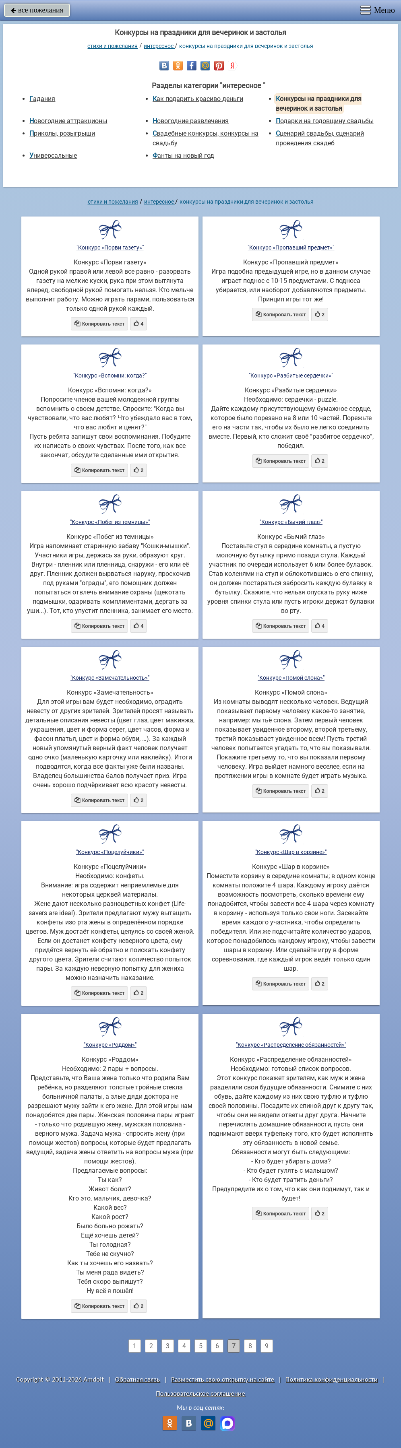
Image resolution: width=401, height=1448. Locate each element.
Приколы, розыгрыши (62, 133)
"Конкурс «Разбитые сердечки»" (291, 375)
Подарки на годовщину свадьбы (325, 121)
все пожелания (37, 10)
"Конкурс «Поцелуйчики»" (110, 852)
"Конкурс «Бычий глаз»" (291, 522)
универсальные (53, 155)
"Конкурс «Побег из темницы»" (110, 522)
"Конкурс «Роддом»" (110, 1045)
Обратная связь (137, 1379)
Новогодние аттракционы (68, 121)
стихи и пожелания (112, 46)
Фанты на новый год (183, 155)
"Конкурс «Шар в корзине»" (291, 852)
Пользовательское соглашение (200, 1393)
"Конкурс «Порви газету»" (110, 247)
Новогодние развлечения (191, 121)
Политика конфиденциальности (331, 1379)
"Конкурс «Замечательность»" (109, 677)
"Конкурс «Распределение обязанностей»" (291, 1045)
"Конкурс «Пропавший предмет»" (291, 247)
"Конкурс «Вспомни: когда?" (110, 375)
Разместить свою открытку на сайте (222, 1379)
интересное (159, 46)
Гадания (42, 99)
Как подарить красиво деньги (198, 99)
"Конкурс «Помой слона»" (291, 677)
